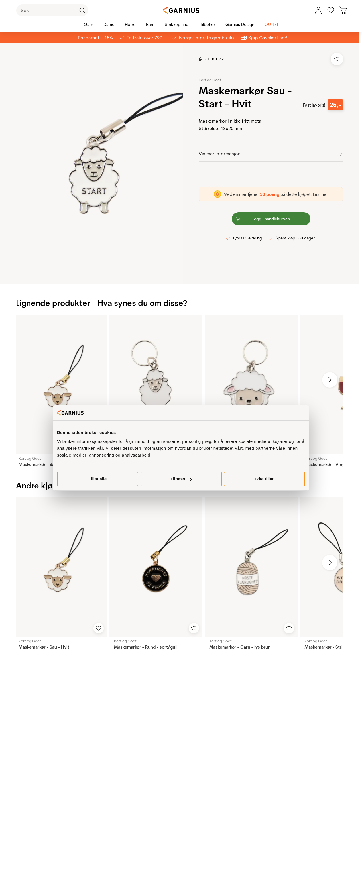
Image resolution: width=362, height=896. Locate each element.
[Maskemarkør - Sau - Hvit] (60, 384)
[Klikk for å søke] (82, 10)
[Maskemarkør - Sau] (155, 384)
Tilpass (181, 478)
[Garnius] (181, 10)
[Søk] (52, 10)
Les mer (320, 194)
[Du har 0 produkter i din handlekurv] (343, 10)
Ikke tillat (264, 478)
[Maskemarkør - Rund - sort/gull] (155, 567)
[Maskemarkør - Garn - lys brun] (251, 567)
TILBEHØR (216, 59)
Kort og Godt (210, 80)
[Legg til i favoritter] (337, 59)
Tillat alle (98, 478)
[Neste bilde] (329, 380)
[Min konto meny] (318, 10)
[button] (96, 163)
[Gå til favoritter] (330, 10)
